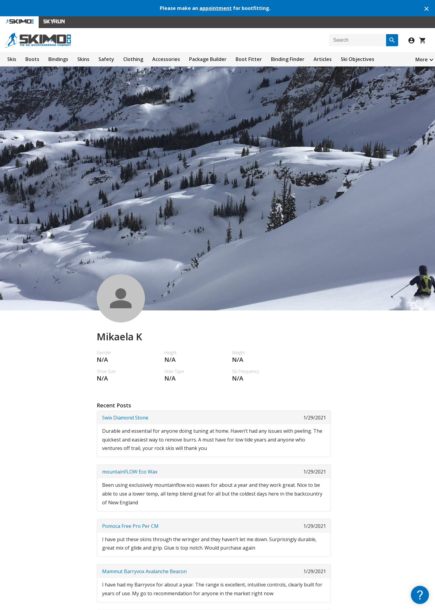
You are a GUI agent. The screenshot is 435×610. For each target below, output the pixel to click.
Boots (32, 59)
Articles (323, 59)
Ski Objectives (357, 59)
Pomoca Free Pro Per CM (130, 526)
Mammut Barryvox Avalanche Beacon (144, 571)
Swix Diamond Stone (125, 417)
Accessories (166, 59)
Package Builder (208, 59)
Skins (83, 59)
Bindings (58, 59)
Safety (106, 59)
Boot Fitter (249, 59)
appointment (215, 8)
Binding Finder (287, 59)
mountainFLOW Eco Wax (129, 471)
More (421, 59)
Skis (11, 59)
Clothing (133, 59)
